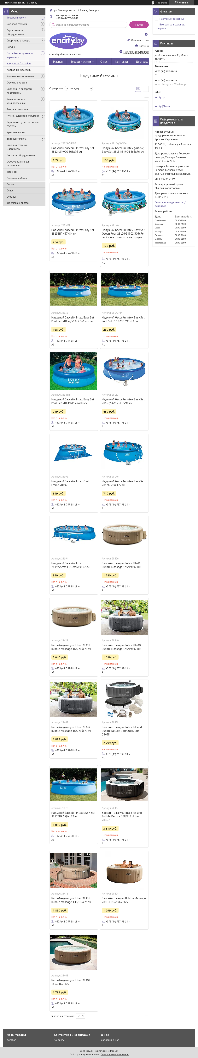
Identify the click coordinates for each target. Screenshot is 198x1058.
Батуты (11, 47)
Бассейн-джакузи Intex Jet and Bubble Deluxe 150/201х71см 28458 (122, 730)
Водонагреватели (17, 109)
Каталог (11, 1040)
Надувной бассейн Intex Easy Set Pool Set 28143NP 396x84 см (72, 401)
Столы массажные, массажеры (17, 147)
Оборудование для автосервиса (18, 163)
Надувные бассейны (19, 63)
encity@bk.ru (162, 106)
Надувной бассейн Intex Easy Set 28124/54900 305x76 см (72, 149)
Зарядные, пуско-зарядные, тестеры (23, 124)
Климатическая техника (20, 76)
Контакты (121, 61)
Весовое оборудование (21, 155)
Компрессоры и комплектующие (16, 101)
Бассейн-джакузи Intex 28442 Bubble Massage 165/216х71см (71, 729)
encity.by (160, 97)
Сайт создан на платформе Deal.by (99, 1050)
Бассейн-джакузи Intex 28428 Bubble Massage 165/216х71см (71, 647)
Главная (58, 61)
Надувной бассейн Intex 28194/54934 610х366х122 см (70, 565)
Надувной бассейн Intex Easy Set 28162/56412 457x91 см (123, 401)
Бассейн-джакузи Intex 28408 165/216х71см (70, 982)
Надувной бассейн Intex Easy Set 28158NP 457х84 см (72, 231)
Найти (139, 24)
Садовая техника (17, 24)
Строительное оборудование (16, 32)
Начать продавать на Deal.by (21, 2)
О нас (10, 190)
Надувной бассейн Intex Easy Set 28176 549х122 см (123, 483)
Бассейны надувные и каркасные (20, 55)
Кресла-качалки (16, 132)
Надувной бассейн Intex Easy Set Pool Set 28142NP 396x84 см (123, 319)
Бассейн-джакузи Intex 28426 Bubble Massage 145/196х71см (121, 565)
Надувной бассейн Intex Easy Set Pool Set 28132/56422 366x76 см (72, 319)
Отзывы (11, 196)
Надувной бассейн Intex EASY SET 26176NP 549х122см (73, 814)
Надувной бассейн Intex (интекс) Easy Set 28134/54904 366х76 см (123, 149)
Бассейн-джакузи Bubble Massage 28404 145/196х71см (124, 900)
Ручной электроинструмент (23, 115)
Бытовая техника (16, 138)
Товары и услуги (16, 17)
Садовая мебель (17, 178)
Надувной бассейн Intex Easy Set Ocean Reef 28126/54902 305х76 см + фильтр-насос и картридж (123, 233)
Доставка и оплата (18, 203)
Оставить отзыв (140, 40)
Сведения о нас (110, 1040)
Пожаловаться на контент (115, 1054)
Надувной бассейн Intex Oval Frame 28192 (70, 483)
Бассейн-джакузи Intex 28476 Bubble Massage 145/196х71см (71, 900)
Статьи (10, 184)
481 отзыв (161, 2)
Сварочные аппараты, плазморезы (19, 90)
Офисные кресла (17, 82)
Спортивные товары (18, 40)
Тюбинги (12, 172)
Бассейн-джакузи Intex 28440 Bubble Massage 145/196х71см (121, 647)
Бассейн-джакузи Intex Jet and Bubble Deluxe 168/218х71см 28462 (122, 816)
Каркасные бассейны (19, 70)
